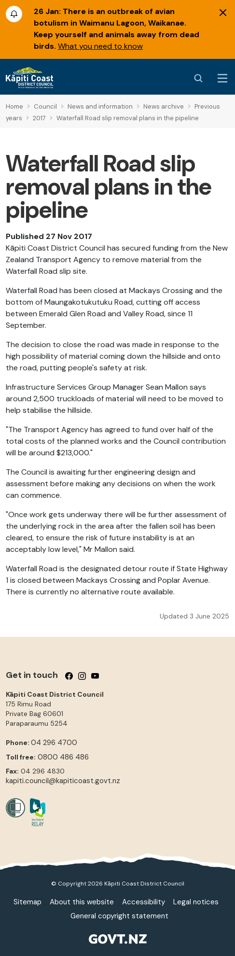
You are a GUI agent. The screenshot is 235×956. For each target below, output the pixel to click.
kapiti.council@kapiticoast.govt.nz (63, 781)
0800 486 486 (63, 757)
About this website (82, 902)
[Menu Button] (222, 78)
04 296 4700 (54, 742)
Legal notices (196, 902)
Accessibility (143, 902)
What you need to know (100, 46)
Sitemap (27, 902)
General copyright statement (119, 916)
